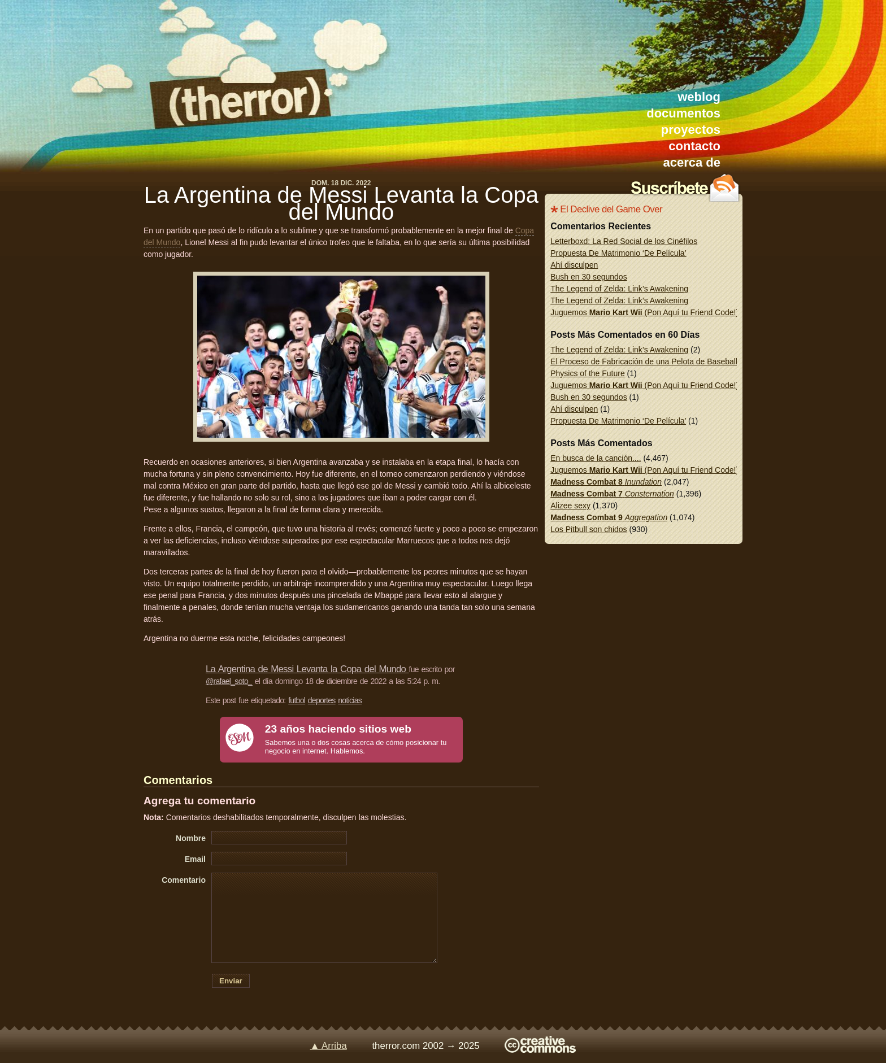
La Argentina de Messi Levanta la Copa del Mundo (341, 203)
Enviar (230, 981)
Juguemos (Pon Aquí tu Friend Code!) (644, 312)
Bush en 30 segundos (588, 276)
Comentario (184, 880)
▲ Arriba (328, 1045)
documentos (683, 113)
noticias (350, 700)
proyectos (690, 130)
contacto (694, 146)
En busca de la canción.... (595, 458)
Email (195, 859)
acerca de (691, 162)
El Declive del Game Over (611, 209)
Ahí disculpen (574, 264)
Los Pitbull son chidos (588, 529)
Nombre (191, 838)
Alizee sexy (570, 505)
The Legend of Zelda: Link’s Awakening (619, 288)
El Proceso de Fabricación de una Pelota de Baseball (643, 361)
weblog (698, 97)
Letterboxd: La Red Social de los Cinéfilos (623, 241)
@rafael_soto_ (229, 681)
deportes (322, 700)
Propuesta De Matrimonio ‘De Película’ (618, 253)
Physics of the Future (587, 373)
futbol (296, 700)
